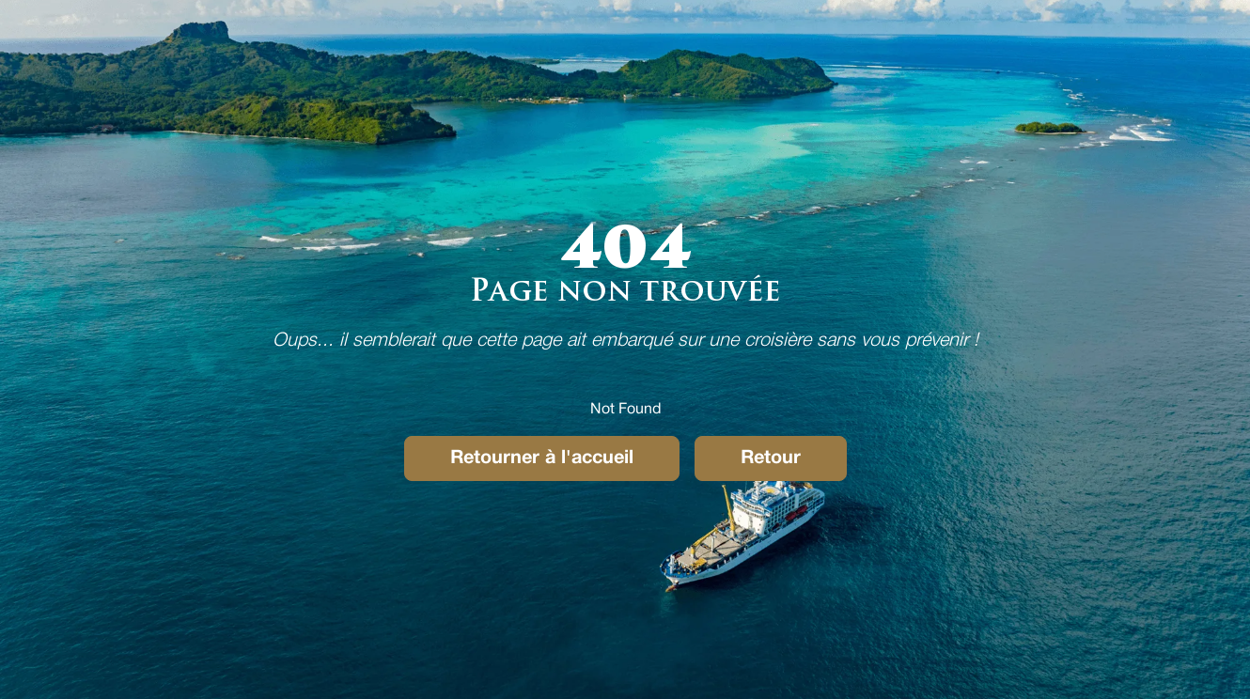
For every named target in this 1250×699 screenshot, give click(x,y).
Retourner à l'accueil (541, 458)
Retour (771, 458)
